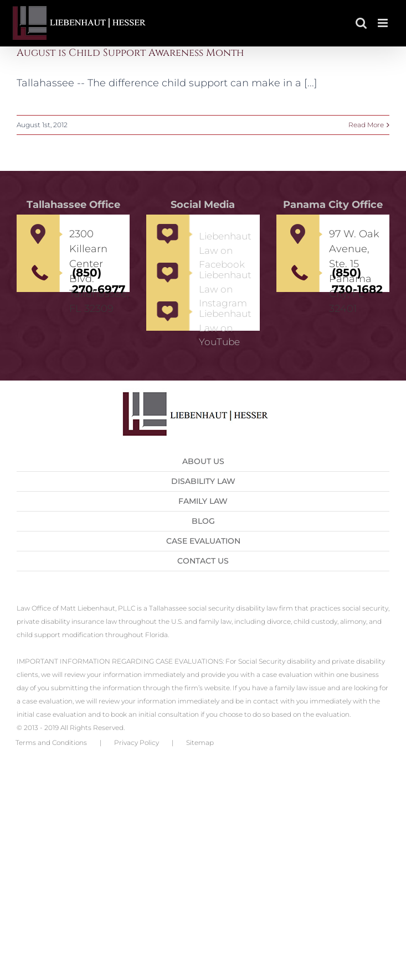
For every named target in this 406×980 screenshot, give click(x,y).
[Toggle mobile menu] (383, 23)
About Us (203, 461)
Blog (203, 521)
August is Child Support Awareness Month (130, 53)
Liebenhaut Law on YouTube (225, 327)
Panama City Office (333, 205)
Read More (366, 125)
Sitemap (200, 742)
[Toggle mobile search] (361, 23)
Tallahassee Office (73, 205)
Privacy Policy (136, 742)
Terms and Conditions (51, 742)
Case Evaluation (203, 541)
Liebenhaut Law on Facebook (225, 250)
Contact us (203, 561)
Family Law (203, 501)
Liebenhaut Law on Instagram (225, 289)
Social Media (203, 205)
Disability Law (203, 481)
